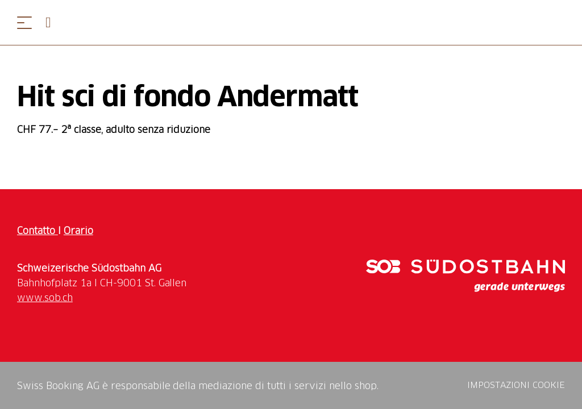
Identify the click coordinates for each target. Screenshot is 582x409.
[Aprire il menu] (24, 22)
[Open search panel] (53, 22)
